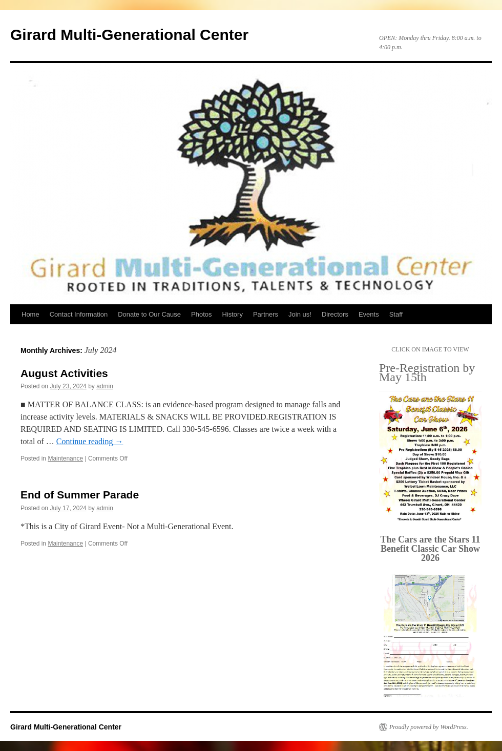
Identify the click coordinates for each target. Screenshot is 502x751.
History (232, 314)
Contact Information (79, 314)
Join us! (299, 314)
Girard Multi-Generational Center (129, 34)
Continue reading (89, 441)
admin (104, 386)
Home (30, 314)
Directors (335, 314)
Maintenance (65, 458)
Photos (201, 314)
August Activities (64, 373)
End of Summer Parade (79, 494)
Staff (396, 314)
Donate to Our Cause (149, 314)
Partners (265, 314)
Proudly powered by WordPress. (428, 727)
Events (369, 314)
